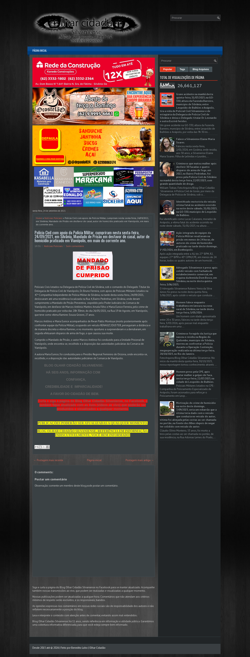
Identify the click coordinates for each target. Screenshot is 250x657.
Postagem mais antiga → (140, 460)
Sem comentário (75, 246)
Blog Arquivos (201, 69)
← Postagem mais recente (48, 460)
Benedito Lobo (79, 647)
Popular (167, 69)
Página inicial (39, 50)
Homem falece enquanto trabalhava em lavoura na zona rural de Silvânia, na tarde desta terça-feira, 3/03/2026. (195, 307)
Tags (182, 69)
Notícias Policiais (53, 218)
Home (39, 218)
